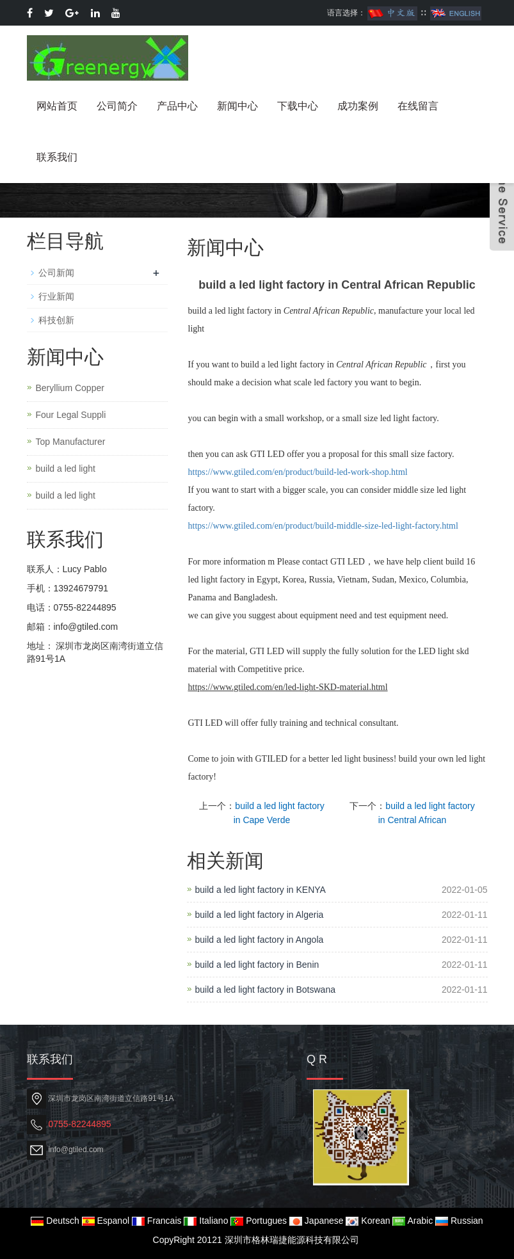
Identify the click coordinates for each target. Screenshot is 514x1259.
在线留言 (418, 105)
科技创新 (56, 320)
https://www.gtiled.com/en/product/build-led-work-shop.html (298, 472)
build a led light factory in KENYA (260, 890)
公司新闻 (56, 273)
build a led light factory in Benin (257, 964)
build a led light (65, 468)
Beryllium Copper (70, 388)
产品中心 (177, 105)
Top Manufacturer (71, 442)
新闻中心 (237, 105)
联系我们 (56, 157)
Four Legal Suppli (71, 415)
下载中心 (297, 105)
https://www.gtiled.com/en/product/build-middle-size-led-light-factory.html (323, 526)
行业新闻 (56, 296)
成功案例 (357, 105)
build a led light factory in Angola (259, 939)
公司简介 (117, 105)
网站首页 (56, 105)
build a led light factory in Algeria (259, 915)
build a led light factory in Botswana (265, 989)
